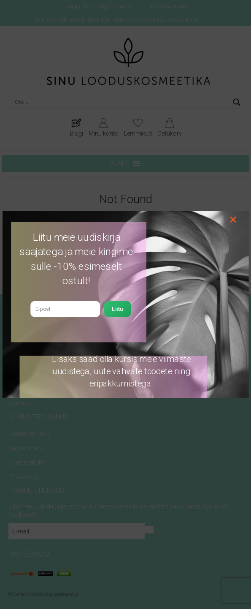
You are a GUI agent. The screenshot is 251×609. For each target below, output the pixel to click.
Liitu (117, 309)
